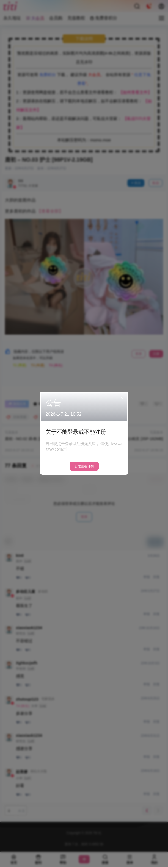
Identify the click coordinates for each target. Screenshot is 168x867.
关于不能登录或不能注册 (76, 432)
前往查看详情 (84, 466)
